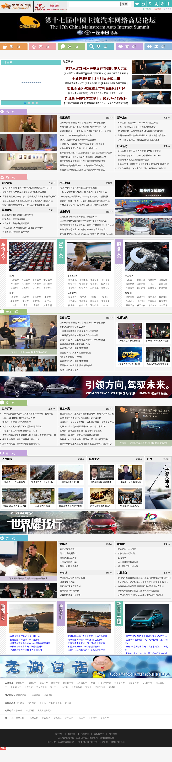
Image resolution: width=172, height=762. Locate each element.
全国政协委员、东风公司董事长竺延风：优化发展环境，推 (87, 413)
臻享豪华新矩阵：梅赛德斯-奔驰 (75, 344)
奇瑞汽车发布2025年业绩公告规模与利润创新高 (24, 192)
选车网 (88, 687)
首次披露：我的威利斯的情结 (15, 223)
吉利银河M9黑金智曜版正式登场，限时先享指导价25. (142, 135)
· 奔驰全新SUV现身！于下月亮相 (24, 640)
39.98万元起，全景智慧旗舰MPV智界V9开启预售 (140, 131)
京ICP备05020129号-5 (88, 742)
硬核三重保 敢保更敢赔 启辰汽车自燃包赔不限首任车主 (27, 201)
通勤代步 (94, 305)
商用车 (37, 305)
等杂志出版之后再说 (69, 566)
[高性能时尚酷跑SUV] (96, 73)
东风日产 (104, 718)
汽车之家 (29, 687)
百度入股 (163, 284)
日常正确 (163, 288)
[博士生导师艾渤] (92, 83)
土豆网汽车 (35, 695)
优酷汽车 (48, 695)
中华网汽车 (82, 683)
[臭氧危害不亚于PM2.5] (117, 73)
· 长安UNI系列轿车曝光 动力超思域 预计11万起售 (146, 648)
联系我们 (72, 734)
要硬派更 (94, 280)
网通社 (112, 687)
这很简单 (122, 558)
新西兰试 (105, 288)
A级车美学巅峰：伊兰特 (71, 357)
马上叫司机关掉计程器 (128, 562)
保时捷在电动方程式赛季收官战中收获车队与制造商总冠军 (87, 234)
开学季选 (83, 280)
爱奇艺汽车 (21, 695)
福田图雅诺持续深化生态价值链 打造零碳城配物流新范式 (86, 152)
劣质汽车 (141, 284)
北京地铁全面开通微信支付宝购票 (17, 215)
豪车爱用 (163, 305)
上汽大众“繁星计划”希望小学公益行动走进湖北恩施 (83, 192)
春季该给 (152, 280)
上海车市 (37, 280)
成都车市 (14, 288)
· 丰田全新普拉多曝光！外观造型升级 (26, 646)
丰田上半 (94, 288)
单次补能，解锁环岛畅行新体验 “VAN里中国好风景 (83, 127)
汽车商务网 (77, 687)
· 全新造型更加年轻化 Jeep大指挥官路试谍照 (29, 643)
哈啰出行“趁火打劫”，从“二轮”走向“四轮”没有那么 (140, 595)
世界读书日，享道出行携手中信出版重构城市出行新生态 (143, 164)
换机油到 (163, 297)
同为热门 (72, 305)
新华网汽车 (119, 683)
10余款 (105, 297)
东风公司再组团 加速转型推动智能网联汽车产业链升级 (27, 188)
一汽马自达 (33, 718)
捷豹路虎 (46, 718)
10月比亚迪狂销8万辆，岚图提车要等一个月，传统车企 (27, 413)
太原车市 (48, 288)
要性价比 (94, 301)
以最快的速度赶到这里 (70, 595)
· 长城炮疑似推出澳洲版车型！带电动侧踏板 (87, 636)
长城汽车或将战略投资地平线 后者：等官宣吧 (81, 431)
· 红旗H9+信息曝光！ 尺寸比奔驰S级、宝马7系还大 (146, 641)
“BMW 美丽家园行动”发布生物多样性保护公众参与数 (84, 205)
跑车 (15, 305)
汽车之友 (20, 703)
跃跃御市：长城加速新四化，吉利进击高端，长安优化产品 (87, 422)
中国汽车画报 (55, 703)
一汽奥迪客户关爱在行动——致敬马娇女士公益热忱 (84, 196)
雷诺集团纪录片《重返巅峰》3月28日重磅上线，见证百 (85, 131)
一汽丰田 (81, 718)
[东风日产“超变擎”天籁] (117, 103)
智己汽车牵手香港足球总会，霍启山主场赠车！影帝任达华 (87, 225)
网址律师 (113, 734)
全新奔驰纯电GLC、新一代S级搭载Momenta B (139, 155)
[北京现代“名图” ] (116, 93)
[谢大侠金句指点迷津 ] (78, 93)
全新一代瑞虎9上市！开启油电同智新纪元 (137, 127)
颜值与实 (83, 305)
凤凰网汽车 (68, 683)
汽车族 (68, 703)
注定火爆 (105, 301)
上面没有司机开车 (68, 562)
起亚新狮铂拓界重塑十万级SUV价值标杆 (96, 98)
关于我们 (59, 734)
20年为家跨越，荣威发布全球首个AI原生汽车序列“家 (142, 168)
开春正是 (83, 301)
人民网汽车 (133, 683)
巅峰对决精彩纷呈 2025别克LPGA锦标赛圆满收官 (83, 229)
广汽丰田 (69, 718)
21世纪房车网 (104, 683)
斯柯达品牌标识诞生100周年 (73, 327)
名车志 (43, 703)
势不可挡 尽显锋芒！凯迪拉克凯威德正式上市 (138, 140)
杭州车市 (48, 284)
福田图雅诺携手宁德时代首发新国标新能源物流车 (82, 161)
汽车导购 (32, 703)
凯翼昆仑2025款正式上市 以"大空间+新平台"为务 (82, 170)
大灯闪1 (141, 301)
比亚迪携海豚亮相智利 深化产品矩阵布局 (79, 331)
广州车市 (14, 284)
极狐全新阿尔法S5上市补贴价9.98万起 (96, 88)
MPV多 (36, 301)
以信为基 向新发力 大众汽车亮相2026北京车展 (139, 151)
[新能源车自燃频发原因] (75, 73)
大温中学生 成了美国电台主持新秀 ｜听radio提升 (82, 340)
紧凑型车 (37, 297)
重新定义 (152, 288)
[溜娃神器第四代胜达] (96, 103)
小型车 (26, 297)
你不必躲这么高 (67, 549)
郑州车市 (26, 284)
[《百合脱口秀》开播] (98, 93)
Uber (152, 284)
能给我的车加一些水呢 (128, 566)
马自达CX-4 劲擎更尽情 (158, 364)
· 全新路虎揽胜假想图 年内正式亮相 (25, 650)
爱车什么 (152, 297)
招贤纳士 (85, 734)
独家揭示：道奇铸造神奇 (13, 219)
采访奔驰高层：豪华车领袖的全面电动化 (21, 439)
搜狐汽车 (32, 683)
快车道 (19, 710)
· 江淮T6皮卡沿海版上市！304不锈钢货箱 (86, 643)
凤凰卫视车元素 (44, 710)
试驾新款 (72, 284)
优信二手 (141, 297)
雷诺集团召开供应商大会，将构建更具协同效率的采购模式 (29, 196)
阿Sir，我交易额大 (68, 553)
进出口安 (141, 288)
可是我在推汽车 (67, 582)
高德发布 (163, 280)
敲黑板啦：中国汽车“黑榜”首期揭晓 (76, 365)
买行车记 (130, 280)
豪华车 (26, 301)
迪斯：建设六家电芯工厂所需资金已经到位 (22, 426)
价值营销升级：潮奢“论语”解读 (74, 348)
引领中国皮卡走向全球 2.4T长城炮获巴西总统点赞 (83, 157)
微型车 (15, 297)
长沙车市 (37, 288)
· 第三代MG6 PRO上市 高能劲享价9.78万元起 (146, 636)
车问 (93, 683)
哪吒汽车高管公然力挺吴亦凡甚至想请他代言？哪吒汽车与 (144, 578)
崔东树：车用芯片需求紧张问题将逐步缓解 (79, 435)
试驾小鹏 (72, 280)
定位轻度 (83, 284)
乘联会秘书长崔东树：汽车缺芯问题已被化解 (80, 418)
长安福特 (57, 718)
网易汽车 (44, 683)
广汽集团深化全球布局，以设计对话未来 (78, 148)
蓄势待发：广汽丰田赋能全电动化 (75, 352)
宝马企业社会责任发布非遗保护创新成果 (78, 188)
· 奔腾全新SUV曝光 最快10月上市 (24, 636)
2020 (105, 305)
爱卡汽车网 (41, 687)
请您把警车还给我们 (127, 553)
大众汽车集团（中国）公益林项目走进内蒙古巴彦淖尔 (85, 201)
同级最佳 (105, 284)
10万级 (83, 297)
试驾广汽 (83, 288)
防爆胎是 (152, 301)
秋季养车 (163, 301)
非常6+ (94, 297)
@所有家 (130, 297)
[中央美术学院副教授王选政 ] (114, 83)
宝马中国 (20, 718)
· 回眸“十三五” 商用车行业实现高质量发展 (86, 650)
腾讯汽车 (55, 683)
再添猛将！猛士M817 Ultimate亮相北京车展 (138, 122)
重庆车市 (48, 280)
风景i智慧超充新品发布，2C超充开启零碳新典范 (82, 165)
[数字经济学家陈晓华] (74, 83)
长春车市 (26, 288)
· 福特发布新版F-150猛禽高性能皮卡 (83, 646)
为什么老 (130, 301)
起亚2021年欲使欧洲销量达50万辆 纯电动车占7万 (83, 426)
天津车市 (26, 280)
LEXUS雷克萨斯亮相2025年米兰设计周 (78, 140)
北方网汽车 (16, 687)
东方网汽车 (147, 683)
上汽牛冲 (72, 301)
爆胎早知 (130, 305)
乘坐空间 (72, 297)
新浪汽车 (20, 683)
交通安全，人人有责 (127, 549)
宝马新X (94, 284)
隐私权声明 (99, 734)
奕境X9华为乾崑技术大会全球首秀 (133, 160)
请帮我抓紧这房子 (68, 558)
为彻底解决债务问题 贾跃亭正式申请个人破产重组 (141, 586)
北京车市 (14, 280)
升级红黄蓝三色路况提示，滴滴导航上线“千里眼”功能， (143, 582)
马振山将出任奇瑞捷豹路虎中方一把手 (19, 431)
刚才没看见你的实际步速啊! (72, 578)
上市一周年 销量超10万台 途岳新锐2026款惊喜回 (82, 122)
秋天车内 (141, 305)
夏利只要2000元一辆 (69, 590)
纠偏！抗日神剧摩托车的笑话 (15, 232)
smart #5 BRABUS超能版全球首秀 (76, 135)
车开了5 (152, 305)
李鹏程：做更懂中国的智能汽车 (16, 422)
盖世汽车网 (100, 687)
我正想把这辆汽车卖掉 (70, 586)
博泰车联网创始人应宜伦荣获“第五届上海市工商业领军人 (86, 443)
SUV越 (47, 301)
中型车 (48, 297)
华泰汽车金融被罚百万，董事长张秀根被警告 (138, 590)
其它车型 (48, 305)
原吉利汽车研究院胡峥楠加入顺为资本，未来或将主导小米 (29, 435)
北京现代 (72, 288)
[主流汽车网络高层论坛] (75, 103)
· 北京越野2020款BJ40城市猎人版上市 (84, 640)
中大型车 (14, 301)
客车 (26, 305)
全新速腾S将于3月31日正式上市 (96, 78)
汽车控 (65, 687)
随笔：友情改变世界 (69, 370)
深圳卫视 (30, 710)
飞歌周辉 (130, 288)
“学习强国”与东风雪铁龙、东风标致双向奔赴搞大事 (25, 205)
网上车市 (54, 687)
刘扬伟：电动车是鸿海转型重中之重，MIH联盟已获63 (84, 439)
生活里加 (105, 280)
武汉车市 (37, 284)
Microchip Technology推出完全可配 (18, 418)
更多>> (109, 117)
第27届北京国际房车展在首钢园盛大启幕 (96, 68)
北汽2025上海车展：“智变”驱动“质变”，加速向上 (82, 144)
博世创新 (141, 280)
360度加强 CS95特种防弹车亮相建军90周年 (22, 228)
